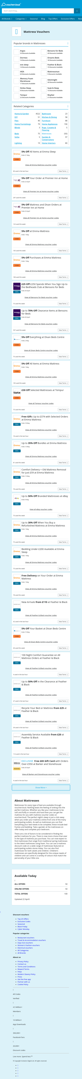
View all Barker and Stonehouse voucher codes (41, 774)
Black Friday (22, 926)
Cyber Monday (23, 929)
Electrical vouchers (25, 948)
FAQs (20, 971)
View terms (63, 171)
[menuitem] (7, 18)
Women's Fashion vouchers (29, 945)
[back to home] (11, 4)
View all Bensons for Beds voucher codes (41, 297)
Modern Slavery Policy (26, 974)
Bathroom (46, 113)
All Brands (22, 953)
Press (20, 977)
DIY (16, 117)
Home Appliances (49, 124)
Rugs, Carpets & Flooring (49, 128)
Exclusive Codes (24, 921)
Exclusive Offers (68, 18)
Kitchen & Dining (49, 117)
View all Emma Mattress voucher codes (41, 165)
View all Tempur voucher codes (41, 403)
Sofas (17, 137)
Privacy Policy (23, 961)
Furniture (46, 120)
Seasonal (34, 18)
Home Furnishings (23, 124)
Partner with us (24, 982)
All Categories (23, 950)
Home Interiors (48, 143)
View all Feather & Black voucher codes (41, 615)
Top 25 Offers (23, 919)
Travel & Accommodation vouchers (32, 940)
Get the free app (24, 979)
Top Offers (53, 18)
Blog (43, 18)
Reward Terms (23, 969)
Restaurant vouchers (26, 937)
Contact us (22, 964)
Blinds (17, 127)
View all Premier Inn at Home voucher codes (41, 191)
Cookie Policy (23, 984)
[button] (7, 18)
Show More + (41, 787)
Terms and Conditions (26, 966)
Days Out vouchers (25, 943)
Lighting (18, 143)
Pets (16, 120)
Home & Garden (22, 113)
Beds (17, 133)
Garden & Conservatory (48, 138)
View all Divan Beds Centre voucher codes (41, 350)
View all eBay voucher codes (41, 509)
